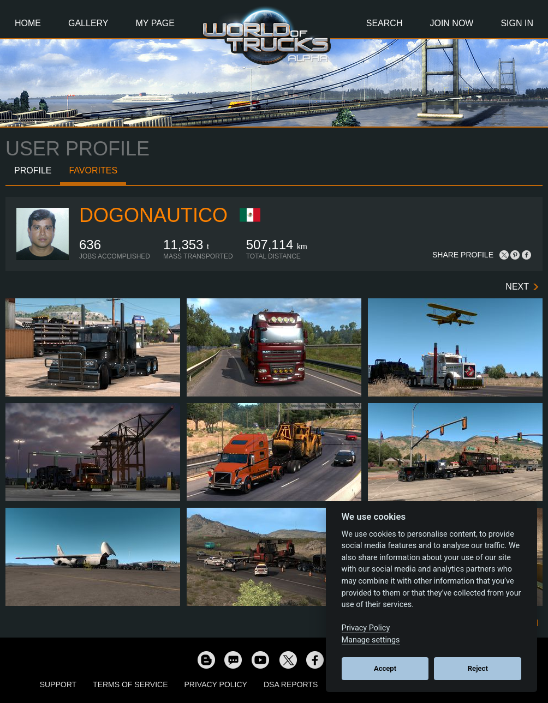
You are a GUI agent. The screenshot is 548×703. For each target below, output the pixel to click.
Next (517, 286)
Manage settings (371, 640)
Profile (32, 170)
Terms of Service (130, 684)
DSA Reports (291, 684)
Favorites (93, 170)
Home (28, 23)
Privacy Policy (215, 684)
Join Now (451, 23)
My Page (155, 23)
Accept (385, 668)
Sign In (517, 23)
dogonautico (153, 215)
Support (58, 684)
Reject (478, 668)
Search (384, 23)
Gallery (88, 23)
